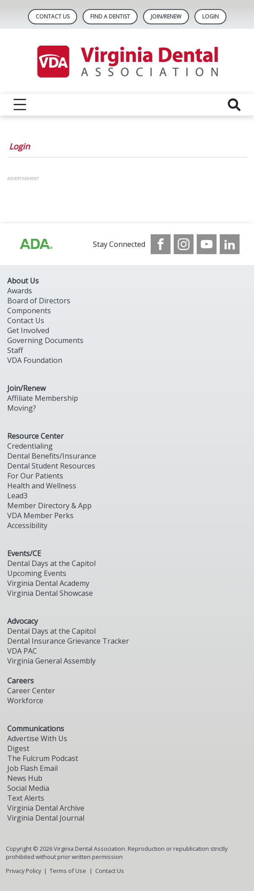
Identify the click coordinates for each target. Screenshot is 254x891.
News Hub (24, 778)
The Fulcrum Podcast (42, 758)
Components (29, 311)
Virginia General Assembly (51, 661)
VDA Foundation (34, 360)
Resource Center (35, 436)
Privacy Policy (23, 871)
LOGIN (210, 16)
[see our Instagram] (184, 244)
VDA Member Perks (40, 515)
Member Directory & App (49, 505)
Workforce (25, 700)
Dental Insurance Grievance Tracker (68, 641)
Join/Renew (166, 16)
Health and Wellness (41, 486)
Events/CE (24, 553)
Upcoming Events (36, 573)
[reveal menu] (19, 105)
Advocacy (22, 621)
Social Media (28, 788)
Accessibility (27, 525)
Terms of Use (68, 871)
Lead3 (17, 496)
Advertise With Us (37, 738)
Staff (15, 350)
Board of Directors (38, 301)
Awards (19, 291)
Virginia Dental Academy (48, 583)
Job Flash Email (32, 768)
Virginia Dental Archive (45, 808)
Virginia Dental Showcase (50, 593)
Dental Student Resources (51, 466)
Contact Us (52, 16)
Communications (35, 728)
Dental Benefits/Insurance (51, 456)
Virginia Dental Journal (45, 818)
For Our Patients (35, 476)
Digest (18, 748)
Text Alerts (25, 798)
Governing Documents (45, 340)
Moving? (21, 408)
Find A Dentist (110, 16)
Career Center (31, 691)
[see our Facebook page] (161, 244)
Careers (20, 681)
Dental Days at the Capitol (51, 563)
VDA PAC (22, 651)
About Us (23, 281)
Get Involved (28, 330)
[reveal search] (234, 105)
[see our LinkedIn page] (230, 244)
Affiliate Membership (42, 398)
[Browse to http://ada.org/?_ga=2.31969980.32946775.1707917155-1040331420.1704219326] (35, 244)
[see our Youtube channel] (207, 244)
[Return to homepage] (127, 61)
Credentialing (30, 446)
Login (19, 146)
